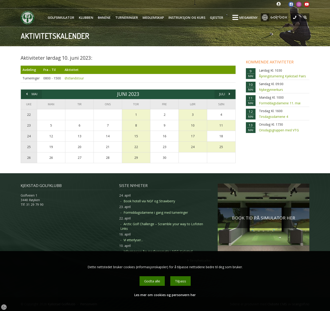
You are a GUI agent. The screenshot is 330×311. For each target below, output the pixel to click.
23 (29, 125)
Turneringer (126, 17)
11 (221, 125)
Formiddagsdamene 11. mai (279, 103)
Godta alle (152, 281)
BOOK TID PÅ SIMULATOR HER (263, 218)
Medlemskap (153, 17)
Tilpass (180, 281)
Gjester (216, 17)
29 (136, 157)
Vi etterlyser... (133, 240)
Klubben (86, 17)
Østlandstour (74, 78)
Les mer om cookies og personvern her (165, 295)
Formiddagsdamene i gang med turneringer (156, 212)
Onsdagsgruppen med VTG (279, 130)
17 (193, 136)
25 (29, 147)
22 (29, 114)
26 (29, 157)
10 (193, 125)
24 (29, 136)
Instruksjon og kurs (186, 17)
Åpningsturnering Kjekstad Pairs (282, 76)
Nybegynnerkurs (271, 89)
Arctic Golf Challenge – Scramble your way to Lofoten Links (161, 226)
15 (136, 136)
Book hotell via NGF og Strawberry (149, 201)
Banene (104, 17)
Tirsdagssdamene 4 (273, 116)
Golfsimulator (61, 17)
